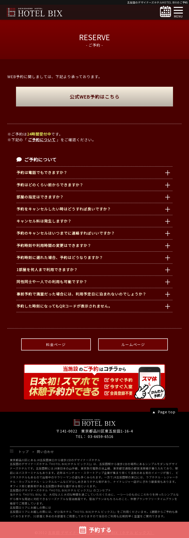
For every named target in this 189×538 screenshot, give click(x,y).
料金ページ (56, 344)
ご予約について (42, 139)
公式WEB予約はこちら (95, 96)
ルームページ (133, 344)
